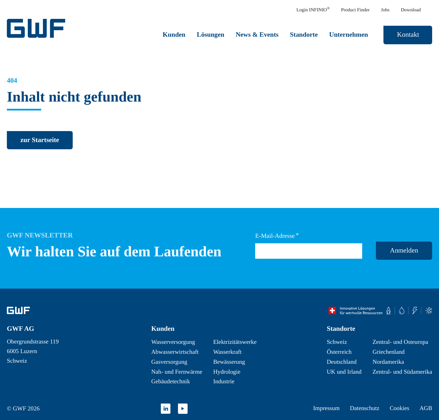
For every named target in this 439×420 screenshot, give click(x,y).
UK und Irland (344, 371)
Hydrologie (226, 371)
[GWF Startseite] (38, 28)
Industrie (224, 381)
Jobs (385, 10)
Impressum (326, 408)
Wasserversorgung (173, 341)
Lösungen (210, 34)
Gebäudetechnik (170, 381)
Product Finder (355, 10)
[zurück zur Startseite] (40, 140)
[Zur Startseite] (18, 310)
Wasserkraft (227, 351)
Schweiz (337, 341)
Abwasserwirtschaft (175, 351)
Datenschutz (364, 408)
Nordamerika (388, 361)
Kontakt (408, 34)
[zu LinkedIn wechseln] (166, 409)
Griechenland (388, 351)
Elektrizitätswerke (235, 341)
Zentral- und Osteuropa (400, 341)
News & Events (257, 34)
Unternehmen (348, 34)
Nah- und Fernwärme (176, 371)
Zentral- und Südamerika (402, 371)
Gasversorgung (169, 361)
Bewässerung (229, 361)
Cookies (399, 408)
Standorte (304, 34)
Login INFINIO (313, 10)
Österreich (339, 351)
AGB (425, 408)
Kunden (174, 34)
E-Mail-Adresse (277, 235)
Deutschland (342, 361)
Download (411, 10)
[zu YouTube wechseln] (183, 409)
